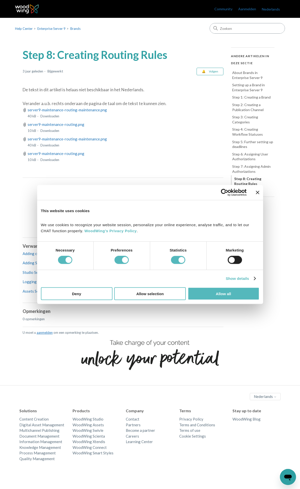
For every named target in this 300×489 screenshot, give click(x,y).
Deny (76, 293)
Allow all (223, 293)
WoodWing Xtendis (89, 441)
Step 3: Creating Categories (245, 119)
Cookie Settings (192, 436)
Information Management (40, 441)
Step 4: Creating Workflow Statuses (247, 131)
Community (223, 9)
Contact (132, 419)
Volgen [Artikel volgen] (213, 71)
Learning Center (139, 441)
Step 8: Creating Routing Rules (247, 181)
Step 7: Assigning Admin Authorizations (251, 169)
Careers (132, 436)
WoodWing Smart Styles (93, 453)
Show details (237, 278)
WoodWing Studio (88, 419)
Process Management (37, 453)
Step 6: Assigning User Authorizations (250, 156)
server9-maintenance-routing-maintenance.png (67, 110)
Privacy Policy (191, 419)
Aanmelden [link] (247, 9)
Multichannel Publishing (39, 430)
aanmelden (45, 333)
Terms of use (189, 430)
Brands (75, 29)
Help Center (24, 29)
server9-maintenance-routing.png (56, 124)
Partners (133, 425)
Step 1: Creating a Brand (251, 97)
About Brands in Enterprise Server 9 (247, 75)
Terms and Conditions (197, 425)
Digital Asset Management (41, 425)
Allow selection (150, 293)
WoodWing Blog (246, 419)
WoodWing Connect (90, 447)
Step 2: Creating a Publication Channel (248, 107)
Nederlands (271, 9)
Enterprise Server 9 (51, 29)
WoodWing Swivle (88, 430)
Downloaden (49, 116)
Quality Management (37, 458)
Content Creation (34, 419)
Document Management (39, 436)
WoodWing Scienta (89, 436)
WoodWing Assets (88, 425)
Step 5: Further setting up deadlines (252, 144)
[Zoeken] (247, 28)
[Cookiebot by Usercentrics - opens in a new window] (225, 192)
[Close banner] (257, 192)
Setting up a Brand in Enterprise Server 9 (248, 87)
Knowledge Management (40, 447)
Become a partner (140, 430)
